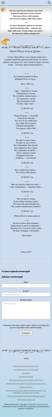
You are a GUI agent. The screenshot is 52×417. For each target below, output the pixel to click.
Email (26, 291)
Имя (26, 282)
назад (26, 358)
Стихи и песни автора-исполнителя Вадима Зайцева (26, 396)
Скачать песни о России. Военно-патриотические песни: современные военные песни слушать (26, 392)
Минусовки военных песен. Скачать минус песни (26, 380)
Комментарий (26, 300)
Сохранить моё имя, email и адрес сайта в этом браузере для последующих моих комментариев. (26, 326)
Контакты (26, 373)
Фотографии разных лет (26, 400)
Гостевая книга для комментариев (26, 370)
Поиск (49, 3)
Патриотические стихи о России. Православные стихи (26, 384)
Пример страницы (26, 387)
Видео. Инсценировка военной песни (26, 366)
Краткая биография (26, 377)
